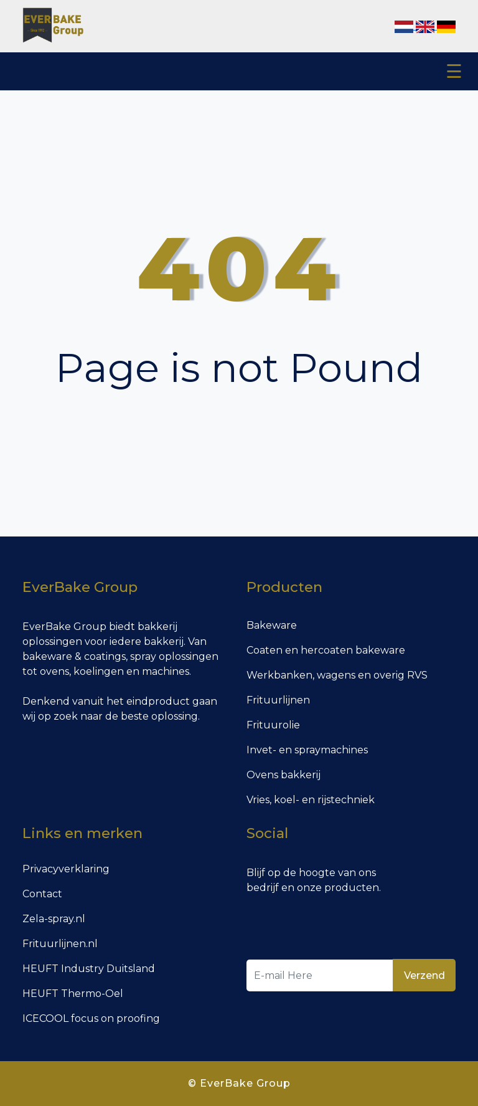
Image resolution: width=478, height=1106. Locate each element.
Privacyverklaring (66, 869)
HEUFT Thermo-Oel (72, 993)
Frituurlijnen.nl (60, 944)
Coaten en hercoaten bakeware (325, 650)
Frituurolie (273, 725)
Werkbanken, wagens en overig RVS (337, 675)
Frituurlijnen (278, 700)
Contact (42, 894)
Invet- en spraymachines (307, 750)
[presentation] (341, 929)
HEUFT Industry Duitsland (88, 969)
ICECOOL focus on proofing (91, 1018)
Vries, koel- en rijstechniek (310, 800)
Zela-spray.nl (53, 919)
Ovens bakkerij (283, 775)
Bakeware (271, 625)
